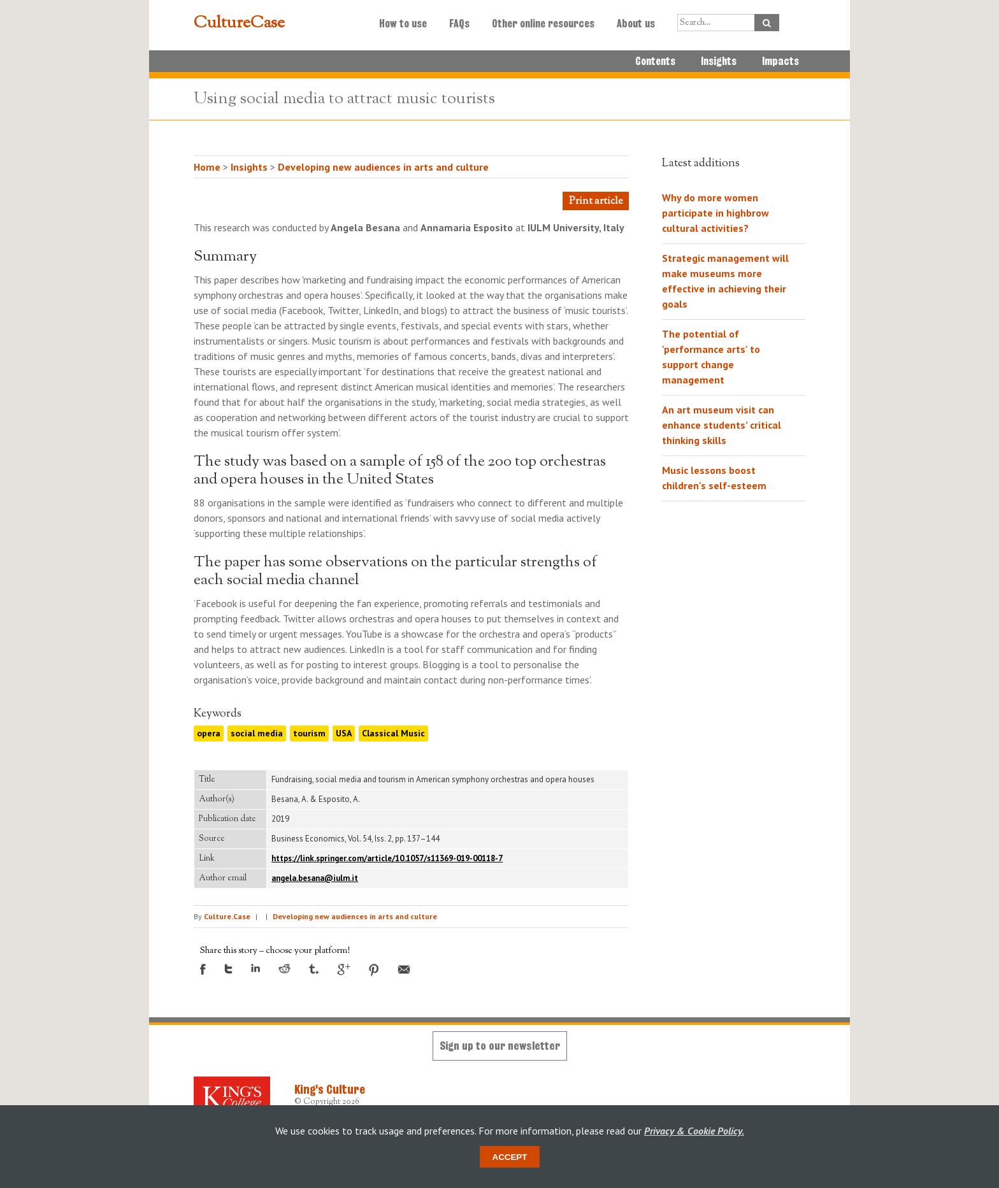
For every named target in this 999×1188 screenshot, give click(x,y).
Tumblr (314, 969)
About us (636, 23)
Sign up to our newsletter (500, 1045)
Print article (595, 201)
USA (344, 733)
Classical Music (393, 733)
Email (404, 969)
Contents (655, 61)
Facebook (203, 969)
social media (257, 733)
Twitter (228, 969)
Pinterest (374, 970)
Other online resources (543, 23)
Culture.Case (227, 916)
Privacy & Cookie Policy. (694, 1131)
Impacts (780, 61)
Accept (510, 1157)
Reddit (284, 968)
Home (207, 167)
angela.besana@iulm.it (314, 878)
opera (208, 733)
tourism (309, 733)
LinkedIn (255, 968)
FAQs (459, 23)
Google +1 (343, 969)
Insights (719, 61)
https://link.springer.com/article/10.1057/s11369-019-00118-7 (387, 858)
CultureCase (239, 23)
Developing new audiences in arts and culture (383, 167)
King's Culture (329, 1089)
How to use (403, 23)
